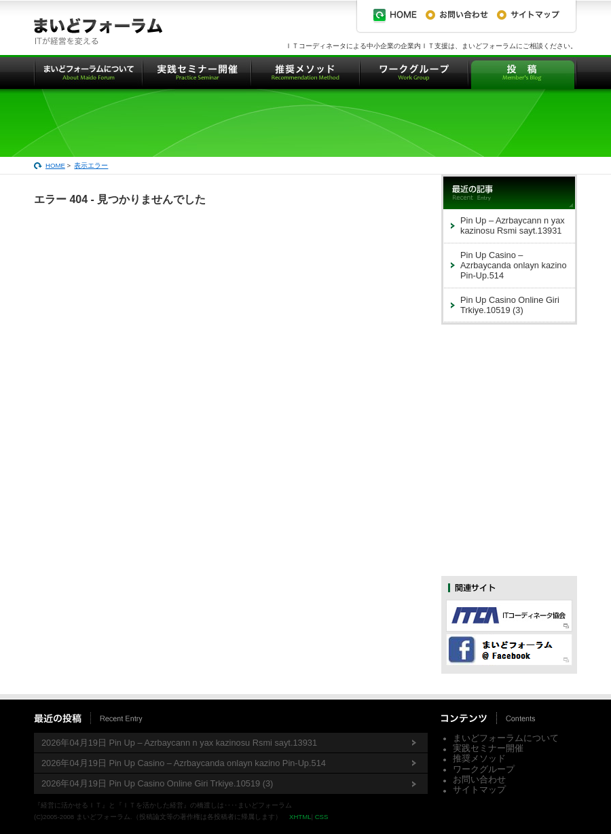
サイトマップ (479, 789)
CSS (322, 816)
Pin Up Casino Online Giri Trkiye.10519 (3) (509, 305)
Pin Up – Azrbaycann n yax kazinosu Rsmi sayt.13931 (512, 225)
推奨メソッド (479, 758)
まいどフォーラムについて (506, 738)
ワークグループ (484, 769)
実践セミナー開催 (488, 748)
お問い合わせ (479, 779)
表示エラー (91, 165)
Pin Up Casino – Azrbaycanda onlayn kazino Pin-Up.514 (513, 265)
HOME (55, 165)
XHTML (300, 816)
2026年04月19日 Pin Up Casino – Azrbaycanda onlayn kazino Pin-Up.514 (183, 763)
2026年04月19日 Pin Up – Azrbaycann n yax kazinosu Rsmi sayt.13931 (179, 743)
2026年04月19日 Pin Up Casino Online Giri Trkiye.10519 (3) (157, 783)
